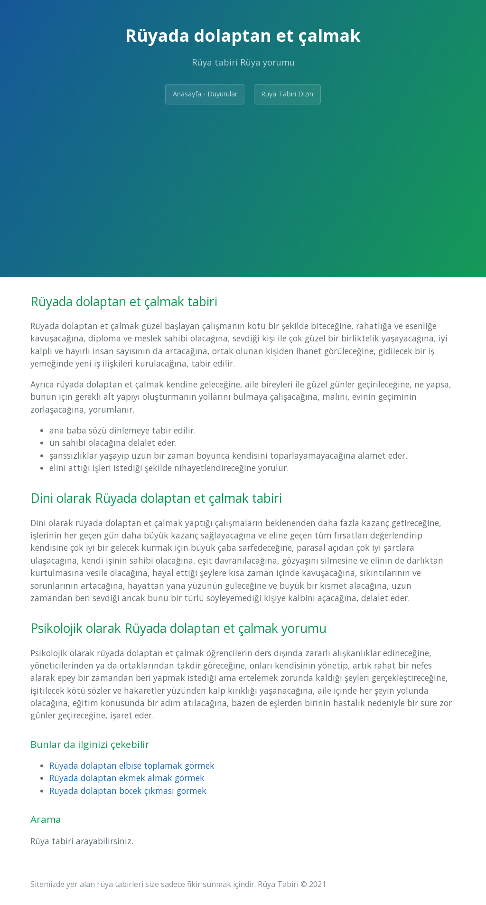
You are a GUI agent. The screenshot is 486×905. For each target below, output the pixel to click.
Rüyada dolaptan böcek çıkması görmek (127, 790)
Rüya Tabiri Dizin (287, 93)
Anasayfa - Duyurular (205, 93)
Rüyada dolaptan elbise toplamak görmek (132, 765)
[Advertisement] (243, 183)
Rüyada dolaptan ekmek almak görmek (127, 777)
